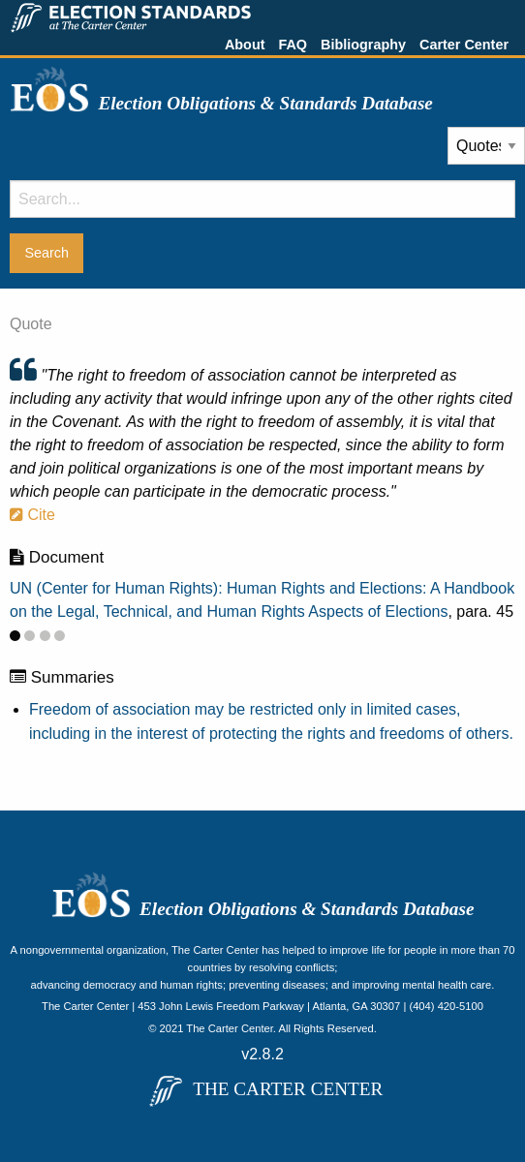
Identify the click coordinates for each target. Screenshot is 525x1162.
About (245, 44)
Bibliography (363, 44)
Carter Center (464, 44)
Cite (32, 514)
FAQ (292, 44)
